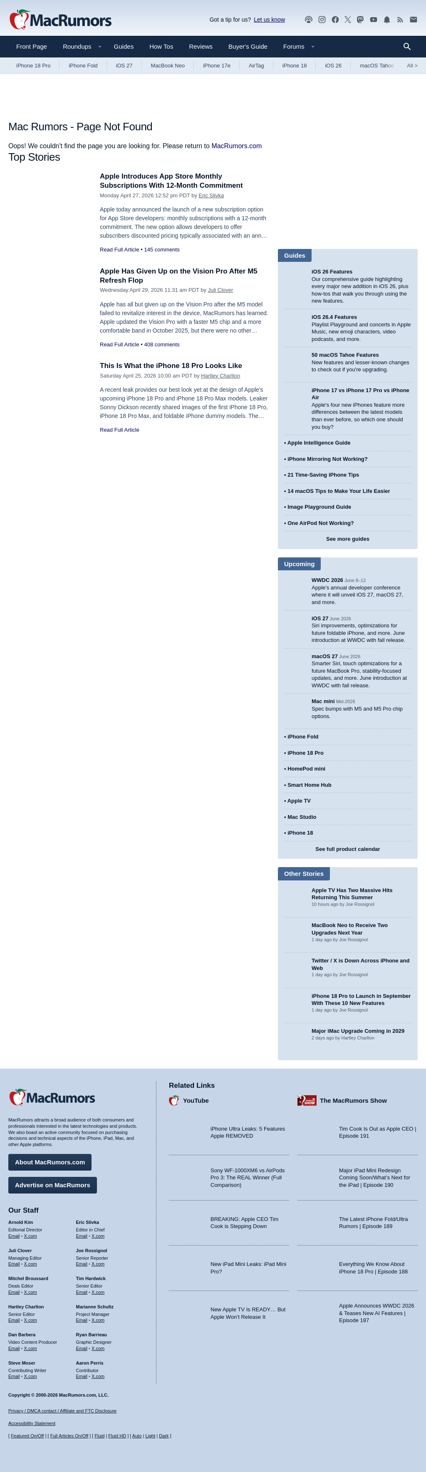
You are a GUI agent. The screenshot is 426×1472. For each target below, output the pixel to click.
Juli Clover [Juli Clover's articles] (20, 1250)
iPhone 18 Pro (33, 65)
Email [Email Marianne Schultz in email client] (82, 1320)
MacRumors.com (236, 145)
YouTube (196, 1100)
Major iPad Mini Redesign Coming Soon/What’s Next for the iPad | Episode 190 (374, 1177)
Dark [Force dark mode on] (163, 1435)
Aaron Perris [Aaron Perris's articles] (90, 1362)
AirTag (256, 65)
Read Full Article (119, 249)
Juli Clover (220, 290)
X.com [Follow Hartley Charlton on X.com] (30, 1320)
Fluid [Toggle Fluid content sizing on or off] (99, 1435)
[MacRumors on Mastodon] (360, 19)
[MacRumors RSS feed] (400, 19)
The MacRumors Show (353, 1100)
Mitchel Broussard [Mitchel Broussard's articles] (28, 1278)
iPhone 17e (216, 65)
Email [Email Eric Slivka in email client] (82, 1235)
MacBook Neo (168, 65)
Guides (124, 46)
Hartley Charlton (220, 376)
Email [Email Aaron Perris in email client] (82, 1376)
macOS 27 (325, 656)
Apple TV (299, 801)
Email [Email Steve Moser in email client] (14, 1376)
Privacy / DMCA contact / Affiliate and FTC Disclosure (62, 1410)
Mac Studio (301, 817)
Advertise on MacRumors (52, 1185)
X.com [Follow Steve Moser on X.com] (30, 1376)
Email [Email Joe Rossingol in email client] (82, 1263)
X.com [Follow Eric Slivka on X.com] (98, 1235)
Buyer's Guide (247, 46)
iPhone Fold (83, 65)
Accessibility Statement (31, 1423)
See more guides (347, 539)
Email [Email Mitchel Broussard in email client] (14, 1292)
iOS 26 (333, 65)
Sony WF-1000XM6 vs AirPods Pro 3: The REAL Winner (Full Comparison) (248, 1177)
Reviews (201, 46)
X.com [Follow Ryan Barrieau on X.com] (98, 1348)
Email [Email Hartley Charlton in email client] (14, 1320)
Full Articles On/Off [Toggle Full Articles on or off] (69, 1435)
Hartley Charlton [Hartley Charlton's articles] (26, 1306)
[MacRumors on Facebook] (335, 19)
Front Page (31, 46)
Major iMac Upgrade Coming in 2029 (358, 1031)
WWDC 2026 (327, 580)
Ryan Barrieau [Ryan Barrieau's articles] (91, 1334)
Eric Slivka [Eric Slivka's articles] (87, 1222)
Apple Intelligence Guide (319, 443)
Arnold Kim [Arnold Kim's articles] (20, 1222)
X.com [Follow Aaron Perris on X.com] (98, 1376)
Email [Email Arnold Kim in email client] (14, 1235)
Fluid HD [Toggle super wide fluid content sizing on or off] (117, 1435)
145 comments (161, 249)
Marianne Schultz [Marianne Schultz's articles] (95, 1306)
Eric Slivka (211, 195)
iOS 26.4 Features (334, 317)
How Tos (161, 46)
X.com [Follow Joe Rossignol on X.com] (98, 1263)
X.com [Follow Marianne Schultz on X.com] (98, 1320)
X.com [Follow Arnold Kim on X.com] (30, 1235)
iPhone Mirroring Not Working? (327, 459)
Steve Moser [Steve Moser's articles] (21, 1362)
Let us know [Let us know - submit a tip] (269, 19)
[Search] (410, 47)
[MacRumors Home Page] (60, 20)
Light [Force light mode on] (150, 1435)
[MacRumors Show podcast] (309, 19)
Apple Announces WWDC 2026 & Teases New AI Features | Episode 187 (376, 1313)
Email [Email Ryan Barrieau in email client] (82, 1348)
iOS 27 (124, 65)
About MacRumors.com (50, 1162)
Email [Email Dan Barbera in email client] (14, 1348)
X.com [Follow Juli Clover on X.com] (30, 1263)
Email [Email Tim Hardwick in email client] (82, 1292)
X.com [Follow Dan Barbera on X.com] (30, 1348)
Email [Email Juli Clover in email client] (14, 1263)
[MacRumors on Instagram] (322, 19)
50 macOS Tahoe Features (345, 355)
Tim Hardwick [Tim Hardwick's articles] (91, 1278)
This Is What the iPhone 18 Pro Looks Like (171, 366)
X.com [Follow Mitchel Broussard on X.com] (30, 1292)
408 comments (161, 344)
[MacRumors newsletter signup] (413, 19)
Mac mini (323, 701)
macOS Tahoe (377, 65)
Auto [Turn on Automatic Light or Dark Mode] (137, 1435)
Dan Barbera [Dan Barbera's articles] (21, 1334)
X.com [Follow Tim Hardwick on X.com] (98, 1292)
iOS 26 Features (332, 272)
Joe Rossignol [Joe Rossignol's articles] (91, 1250)
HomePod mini (306, 769)
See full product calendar (347, 849)
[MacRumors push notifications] (387, 19)
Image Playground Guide (319, 507)
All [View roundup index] (412, 65)
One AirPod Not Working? (320, 523)
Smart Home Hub (309, 785)
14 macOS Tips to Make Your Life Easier (338, 491)
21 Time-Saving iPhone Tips (323, 475)
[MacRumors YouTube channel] (373, 19)
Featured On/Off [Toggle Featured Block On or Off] (27, 1435)
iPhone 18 (294, 65)
